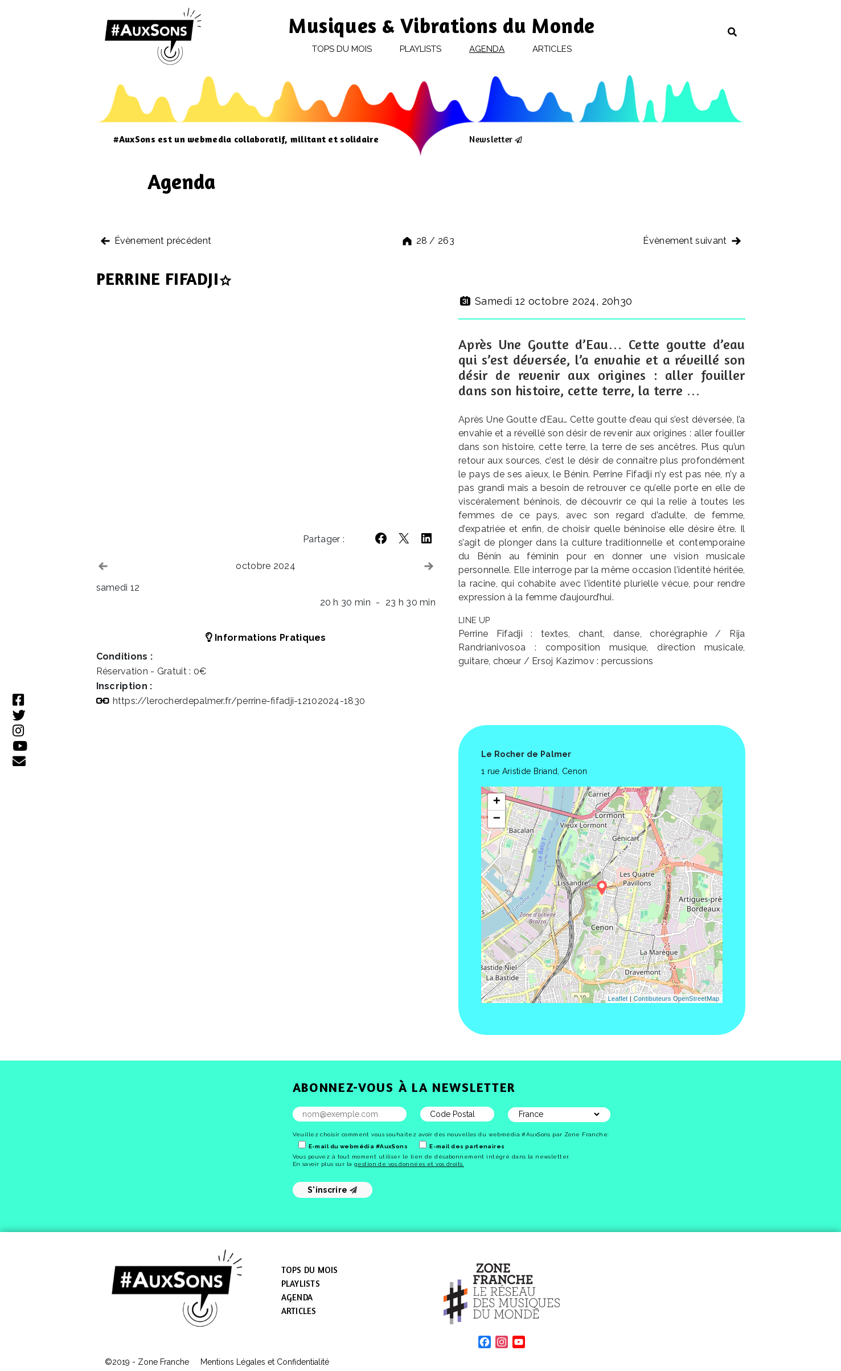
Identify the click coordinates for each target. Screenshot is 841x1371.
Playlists (421, 49)
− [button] (497, 819)
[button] (381, 538)
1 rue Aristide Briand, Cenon (534, 771)
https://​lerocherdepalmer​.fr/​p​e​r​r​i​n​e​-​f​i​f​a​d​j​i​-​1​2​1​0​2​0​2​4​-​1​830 (239, 700)
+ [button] (497, 802)
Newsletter (490, 139)
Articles (552, 49)
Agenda (486, 49)
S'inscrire (332, 1189)
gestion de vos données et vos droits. (409, 1164)
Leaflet (618, 998)
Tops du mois (342, 49)
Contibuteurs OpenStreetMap (677, 998)
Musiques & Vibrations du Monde (442, 25)
